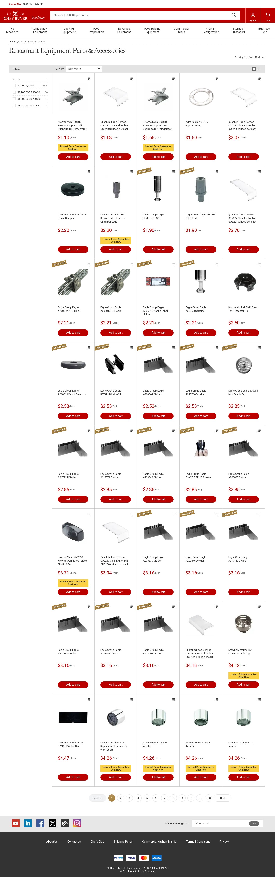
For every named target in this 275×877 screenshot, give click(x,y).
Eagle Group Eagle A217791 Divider (153, 651)
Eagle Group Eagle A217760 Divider (238, 559)
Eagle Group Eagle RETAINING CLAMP (110, 392)
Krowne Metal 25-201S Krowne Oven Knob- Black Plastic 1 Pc (72, 561)
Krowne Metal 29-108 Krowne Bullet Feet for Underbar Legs (112, 218)
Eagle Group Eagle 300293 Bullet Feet (200, 216)
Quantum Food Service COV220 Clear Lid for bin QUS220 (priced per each (242, 125)
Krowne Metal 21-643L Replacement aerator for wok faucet (114, 746)
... (200, 798)
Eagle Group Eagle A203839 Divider (153, 559)
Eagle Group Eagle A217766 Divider (196, 392)
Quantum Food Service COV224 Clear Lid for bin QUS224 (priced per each (242, 218)
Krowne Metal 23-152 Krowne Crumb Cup (240, 651)
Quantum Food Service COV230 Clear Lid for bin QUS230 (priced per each (114, 561)
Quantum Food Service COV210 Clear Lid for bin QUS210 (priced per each (114, 125)
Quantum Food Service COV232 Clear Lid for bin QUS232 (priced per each (200, 653)
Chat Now (73, 149)
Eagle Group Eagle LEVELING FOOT (153, 216)
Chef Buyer (14, 41)
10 (190, 798)
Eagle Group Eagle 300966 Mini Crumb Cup (243, 392)
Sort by (60, 68)
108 (208, 798)
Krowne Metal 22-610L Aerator (240, 744)
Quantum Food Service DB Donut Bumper (72, 216)
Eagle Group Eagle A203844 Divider (110, 651)
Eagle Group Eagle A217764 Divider (68, 475)
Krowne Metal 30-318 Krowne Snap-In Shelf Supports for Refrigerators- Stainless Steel (158, 125)
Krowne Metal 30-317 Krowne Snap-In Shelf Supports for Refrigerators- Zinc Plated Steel (73, 125)
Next (222, 798)
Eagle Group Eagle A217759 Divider (110, 475)
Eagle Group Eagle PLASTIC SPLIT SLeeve (198, 475)
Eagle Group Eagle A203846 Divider (196, 559)
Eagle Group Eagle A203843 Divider (68, 651)
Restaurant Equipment (34, 41)
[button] (26, 4)
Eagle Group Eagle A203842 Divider (153, 475)
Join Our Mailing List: (176, 823)
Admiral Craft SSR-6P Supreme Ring (197, 123)
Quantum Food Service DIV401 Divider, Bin (70, 744)
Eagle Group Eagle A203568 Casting (196, 309)
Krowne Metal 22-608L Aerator (155, 744)
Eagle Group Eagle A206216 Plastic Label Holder (155, 311)
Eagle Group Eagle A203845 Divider (238, 475)
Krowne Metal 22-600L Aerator (198, 744)
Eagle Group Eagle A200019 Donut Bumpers (72, 392)
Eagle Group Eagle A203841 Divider (153, 392)
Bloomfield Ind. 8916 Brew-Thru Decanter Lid (243, 309)
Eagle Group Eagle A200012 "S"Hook (110, 309)
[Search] (145, 15)
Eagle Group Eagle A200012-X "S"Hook (69, 309)
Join (254, 823)
